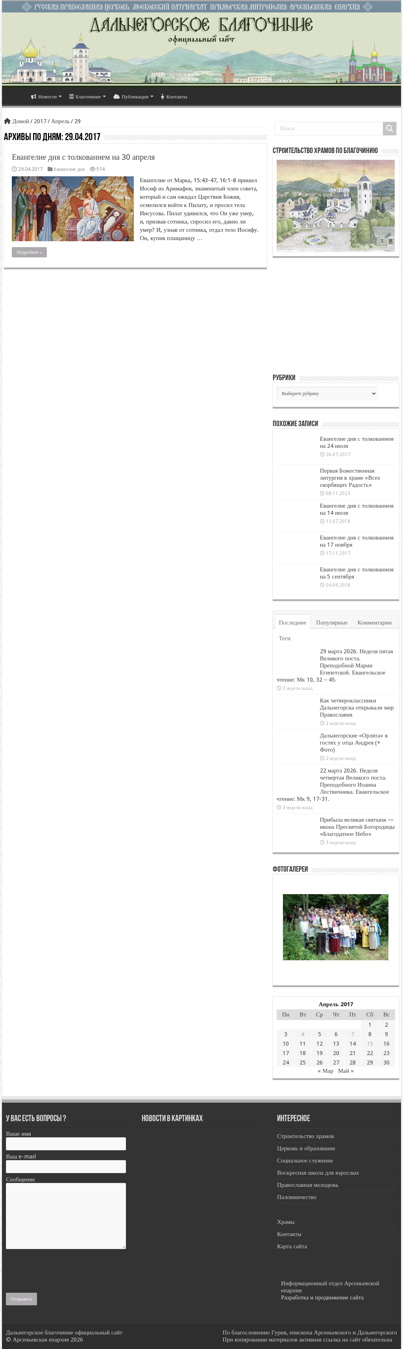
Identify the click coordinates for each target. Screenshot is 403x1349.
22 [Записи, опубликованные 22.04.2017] (370, 1053)
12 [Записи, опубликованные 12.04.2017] (319, 1043)
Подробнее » (29, 252)
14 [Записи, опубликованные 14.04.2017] (352, 1043)
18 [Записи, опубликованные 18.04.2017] (302, 1053)
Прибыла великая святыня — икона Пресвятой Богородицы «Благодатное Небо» (357, 826)
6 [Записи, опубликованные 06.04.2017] (336, 1034)
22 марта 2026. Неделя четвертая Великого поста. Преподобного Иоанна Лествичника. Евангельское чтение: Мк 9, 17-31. (333, 784)
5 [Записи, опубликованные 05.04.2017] (319, 1034)
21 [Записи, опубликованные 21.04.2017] (352, 1053)
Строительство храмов (305, 1136)
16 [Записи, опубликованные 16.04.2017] (386, 1043)
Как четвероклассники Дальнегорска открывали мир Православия (357, 707)
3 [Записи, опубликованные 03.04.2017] (285, 1034)
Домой (16, 121)
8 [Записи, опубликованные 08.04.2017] (370, 1034)
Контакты (174, 97)
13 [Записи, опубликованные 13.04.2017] (336, 1043)
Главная (16, 95)
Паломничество (296, 1197)
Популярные (332, 622)
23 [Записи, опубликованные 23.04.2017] (386, 1053)
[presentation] (66, 1268)
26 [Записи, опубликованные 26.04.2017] (319, 1062)
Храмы (286, 1221)
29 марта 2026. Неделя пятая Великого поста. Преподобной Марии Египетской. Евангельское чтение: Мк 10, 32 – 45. (335, 665)
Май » (346, 1070)
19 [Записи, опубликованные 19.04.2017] (319, 1053)
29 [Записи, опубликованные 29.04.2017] (370, 1062)
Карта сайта (292, 1246)
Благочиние (85, 97)
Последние (293, 622)
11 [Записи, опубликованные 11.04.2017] (302, 1043)
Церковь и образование (306, 1148)
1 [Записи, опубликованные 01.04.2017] (370, 1024)
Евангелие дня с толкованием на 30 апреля (83, 157)
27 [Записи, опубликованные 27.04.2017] (336, 1062)
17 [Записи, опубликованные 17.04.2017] (286, 1053)
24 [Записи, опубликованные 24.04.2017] (286, 1062)
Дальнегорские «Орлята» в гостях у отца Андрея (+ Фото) (354, 742)
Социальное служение (305, 1160)
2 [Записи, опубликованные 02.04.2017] (386, 1024)
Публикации (130, 97)
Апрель (60, 121)
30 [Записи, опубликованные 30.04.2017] (386, 1062)
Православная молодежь (307, 1184)
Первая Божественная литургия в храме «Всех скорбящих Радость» (350, 477)
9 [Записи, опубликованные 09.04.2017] (386, 1034)
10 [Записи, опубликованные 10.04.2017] (286, 1043)
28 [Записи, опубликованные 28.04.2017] (352, 1062)
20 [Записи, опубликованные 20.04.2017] (336, 1053)
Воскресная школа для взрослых (318, 1172)
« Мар (325, 1070)
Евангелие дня (69, 169)
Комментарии (374, 622)
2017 (40, 121)
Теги (284, 638)
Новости (44, 97)
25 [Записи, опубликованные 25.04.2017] (302, 1062)
